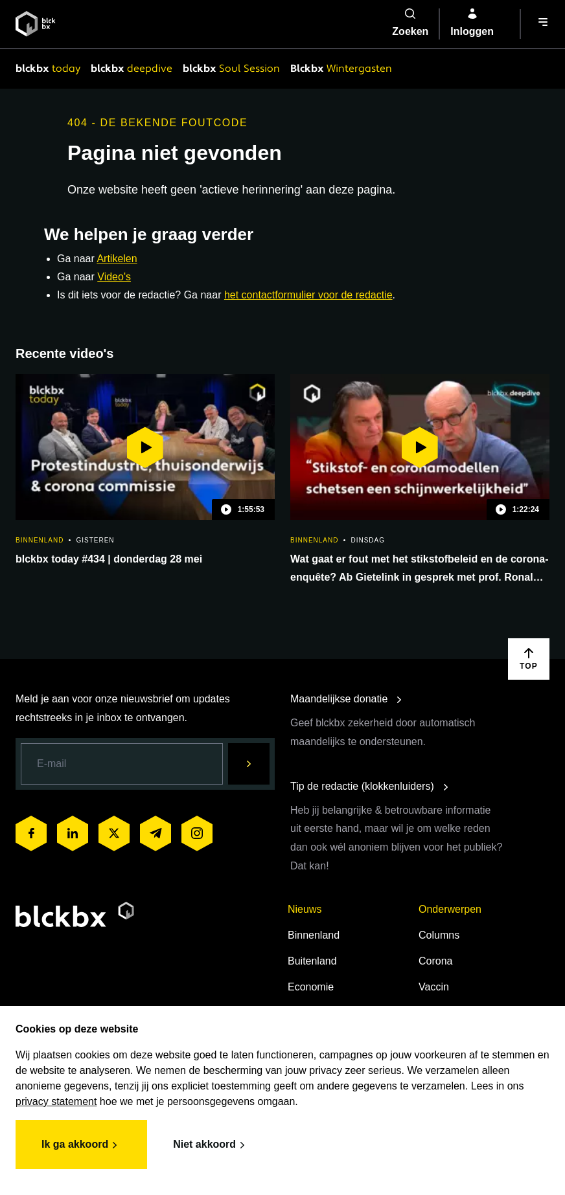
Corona (435, 960)
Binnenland (314, 935)
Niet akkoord (211, 1145)
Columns (439, 935)
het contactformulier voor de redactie (308, 294)
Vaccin (434, 986)
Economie (311, 986)
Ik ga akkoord (81, 1145)
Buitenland (312, 960)
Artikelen (117, 258)
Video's (114, 276)
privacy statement (56, 1101)
